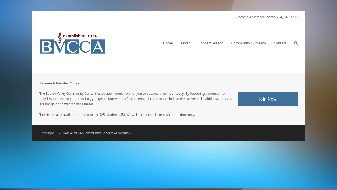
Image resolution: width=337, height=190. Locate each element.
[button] (295, 43)
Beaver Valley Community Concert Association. (97, 133)
